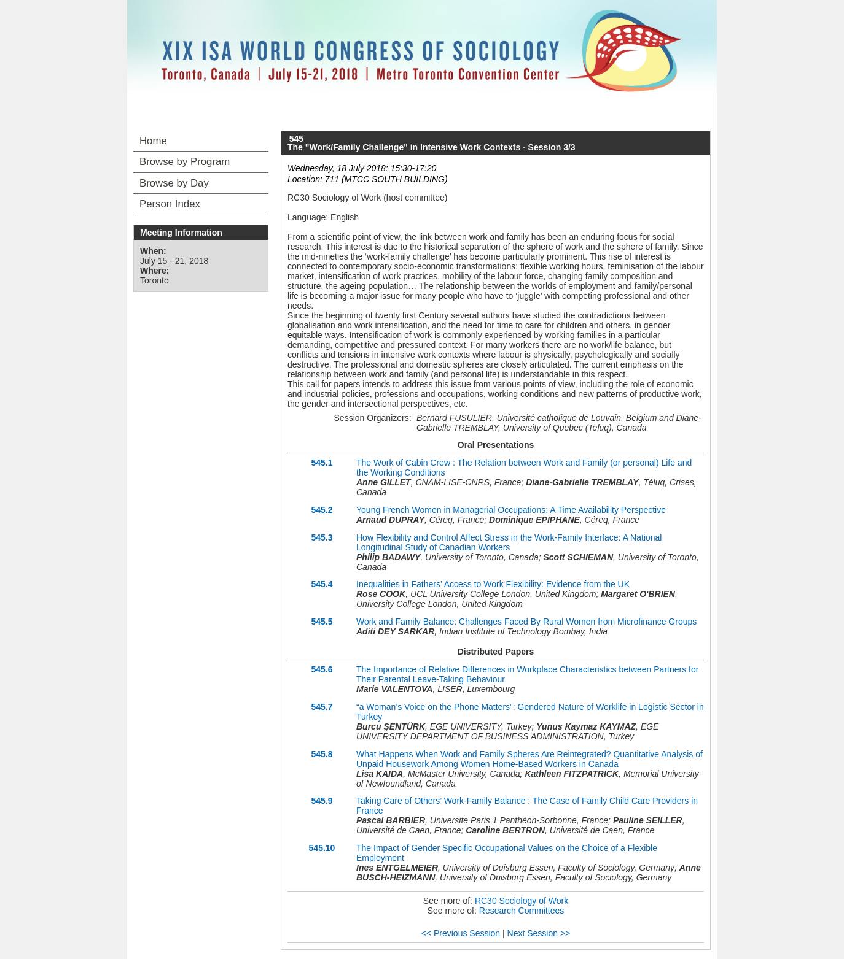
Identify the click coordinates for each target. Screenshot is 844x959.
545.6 (321, 669)
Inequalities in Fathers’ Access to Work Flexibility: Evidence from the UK (493, 584)
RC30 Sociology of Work (521, 901)
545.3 (321, 537)
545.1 (321, 463)
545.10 (322, 848)
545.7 (321, 707)
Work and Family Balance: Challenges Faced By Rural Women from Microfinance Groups (526, 621)
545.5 (321, 621)
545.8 (321, 754)
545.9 (321, 801)
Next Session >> (539, 933)
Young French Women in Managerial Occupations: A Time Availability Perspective (511, 510)
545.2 (321, 510)
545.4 (321, 584)
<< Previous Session (460, 933)
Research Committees (522, 910)
